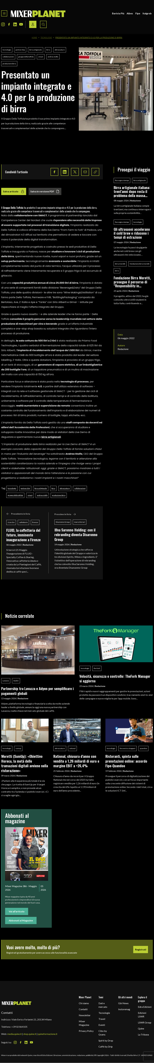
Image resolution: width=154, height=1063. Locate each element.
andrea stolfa (53, 57)
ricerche (11, 522)
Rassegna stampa (122, 180)
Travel (102, 1018)
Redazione (28, 544)
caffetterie (23, 522)
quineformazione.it (47, 1033)
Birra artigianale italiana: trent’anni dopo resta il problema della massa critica (132, 191)
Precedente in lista (18, 513)
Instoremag (124, 1009)
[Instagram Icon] (3, 24)
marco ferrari (79, 522)
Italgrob (147, 13)
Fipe (137, 13)
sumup (18, 748)
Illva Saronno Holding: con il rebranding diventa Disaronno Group (75, 534)
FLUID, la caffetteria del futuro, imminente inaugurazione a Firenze (23, 534)
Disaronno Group (63, 522)
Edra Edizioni (144, 1006)
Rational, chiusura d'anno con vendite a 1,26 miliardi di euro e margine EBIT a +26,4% (76, 760)
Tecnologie (46, 38)
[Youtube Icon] (21, 24)
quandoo (143, 748)
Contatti (83, 1009)
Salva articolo (13, 191)
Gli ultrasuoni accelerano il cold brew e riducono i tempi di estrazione (132, 233)
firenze (35, 522)
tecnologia (7, 50)
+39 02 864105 (19, 1026)
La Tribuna (143, 1034)
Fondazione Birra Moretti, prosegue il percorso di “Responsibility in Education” (132, 282)
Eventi (102, 1024)
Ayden (16, 681)
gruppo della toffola (26, 57)
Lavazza (6, 681)
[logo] (38, 13)
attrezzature (60, 50)
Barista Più (118, 13)
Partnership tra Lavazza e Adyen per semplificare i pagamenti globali (37, 691)
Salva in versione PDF (45, 191)
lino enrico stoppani (127, 748)
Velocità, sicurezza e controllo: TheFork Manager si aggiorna (114, 678)
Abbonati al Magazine (21, 920)
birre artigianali (51, 437)
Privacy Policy (86, 1030)
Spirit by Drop (106, 1040)
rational (72, 748)
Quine (141, 1028)
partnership (20, 50)
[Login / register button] (32, 24)
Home (34, 38)
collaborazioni (8, 57)
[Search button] (43, 24)
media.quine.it (14, 1033)
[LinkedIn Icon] (15, 24)
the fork (97, 668)
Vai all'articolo (17, 911)
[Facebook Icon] (9, 24)
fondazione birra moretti (139, 264)
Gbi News (123, 1003)
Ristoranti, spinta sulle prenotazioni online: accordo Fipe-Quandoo (126, 760)
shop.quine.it (29, 1033)
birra (48, 50)
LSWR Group (144, 1022)
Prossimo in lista (65, 514)
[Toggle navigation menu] (4, 13)
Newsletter (85, 1015)
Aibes (130, 13)
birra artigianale (35, 50)
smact (40, 57)
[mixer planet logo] (16, 1003)
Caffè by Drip (106, 1046)
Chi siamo (84, 1003)
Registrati (140, 949)
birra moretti (120, 264)
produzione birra (9, 63)
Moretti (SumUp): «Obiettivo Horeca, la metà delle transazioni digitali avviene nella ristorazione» (24, 763)
